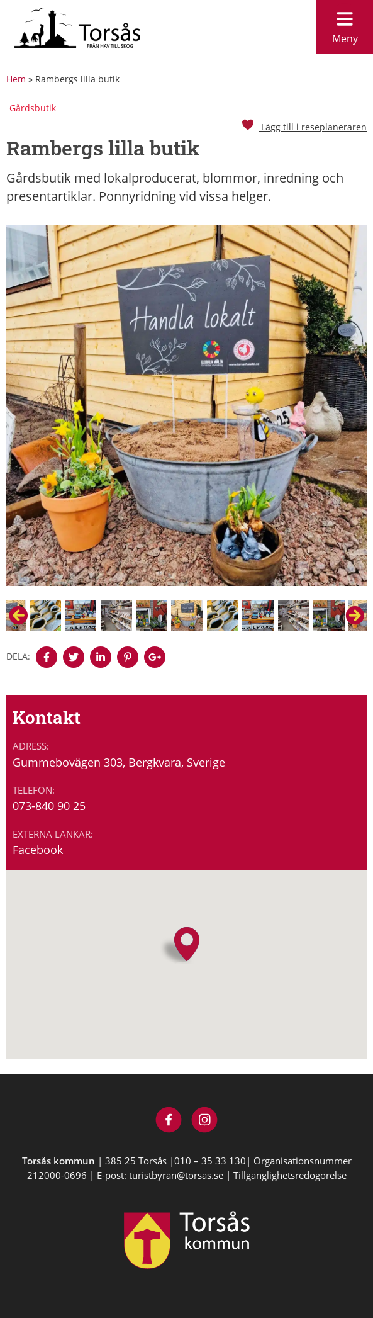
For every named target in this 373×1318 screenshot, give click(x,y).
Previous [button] (18, 615)
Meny (344, 24)
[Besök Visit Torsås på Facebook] (169, 1121)
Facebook (38, 849)
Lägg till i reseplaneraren (304, 127)
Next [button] (355, 615)
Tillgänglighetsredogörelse (290, 1175)
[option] (186, 412)
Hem (16, 79)
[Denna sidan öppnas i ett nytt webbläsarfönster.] (46, 657)
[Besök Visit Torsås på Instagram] (204, 1121)
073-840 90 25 (49, 805)
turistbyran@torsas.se (176, 1175)
